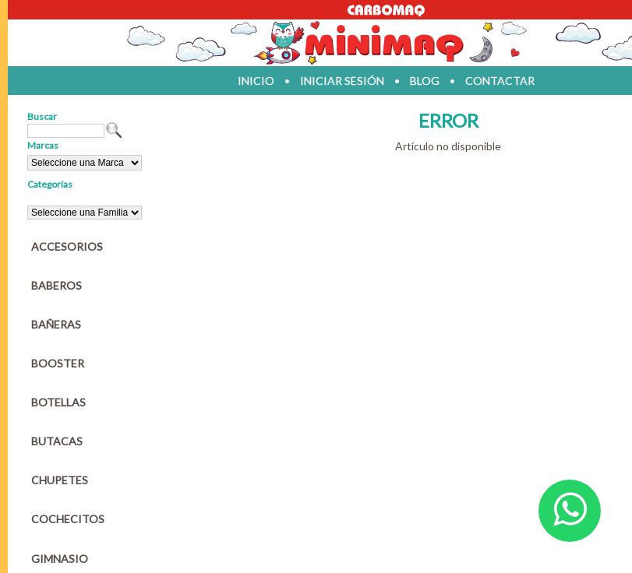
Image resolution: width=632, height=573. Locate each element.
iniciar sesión (342, 80)
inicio (256, 80)
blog (425, 80)
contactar (500, 80)
